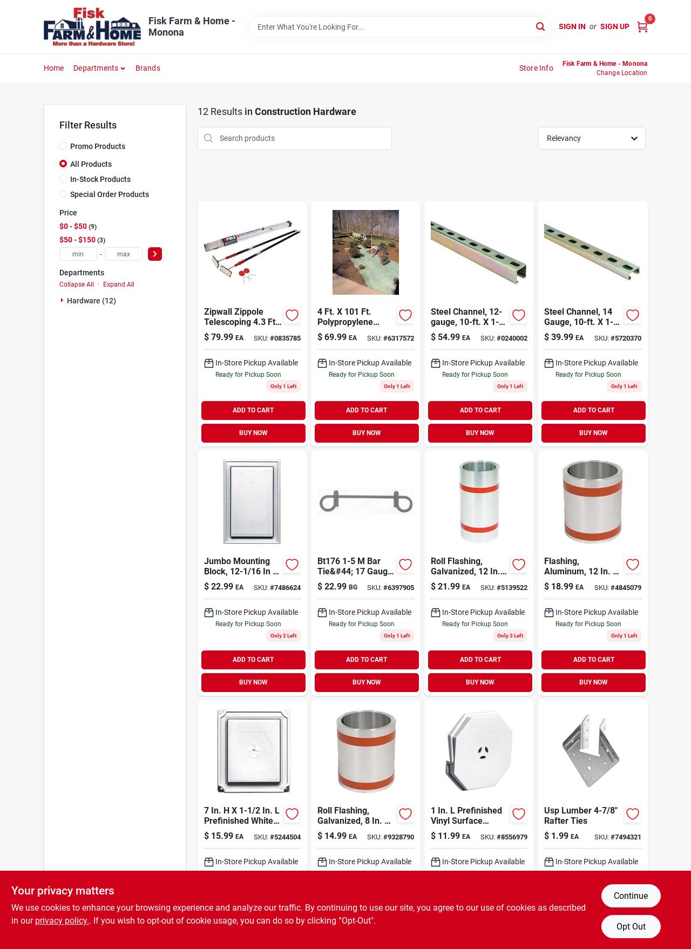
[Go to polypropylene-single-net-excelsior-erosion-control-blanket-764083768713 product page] (366, 323)
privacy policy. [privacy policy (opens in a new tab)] (62, 921)
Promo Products (97, 146)
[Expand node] (63, 300)
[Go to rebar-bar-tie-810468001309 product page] (366, 573)
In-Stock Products (100, 179)
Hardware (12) (91, 300)
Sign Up (614, 26)
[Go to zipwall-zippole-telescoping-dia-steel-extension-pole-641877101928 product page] (252, 323)
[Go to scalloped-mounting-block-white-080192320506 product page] (252, 822)
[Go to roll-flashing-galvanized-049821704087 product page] (366, 822)
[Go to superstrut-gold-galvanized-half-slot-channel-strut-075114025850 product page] (592, 323)
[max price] (124, 254)
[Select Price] (155, 254)
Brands (148, 68)
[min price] (78, 254)
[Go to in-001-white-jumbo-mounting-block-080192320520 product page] (252, 573)
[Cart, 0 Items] (642, 26)
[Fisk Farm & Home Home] (92, 27)
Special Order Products (109, 194)
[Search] (541, 26)
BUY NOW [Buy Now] (253, 433)
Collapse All (76, 284)
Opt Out (631, 926)
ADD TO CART (253, 410)
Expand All (118, 284)
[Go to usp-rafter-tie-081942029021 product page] (592, 822)
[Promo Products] (63, 146)
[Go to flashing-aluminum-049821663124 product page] (592, 573)
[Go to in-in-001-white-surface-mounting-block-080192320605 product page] (479, 822)
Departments (95, 68)
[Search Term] (400, 27)
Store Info (536, 68)
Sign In (572, 26)
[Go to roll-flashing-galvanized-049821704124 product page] (479, 573)
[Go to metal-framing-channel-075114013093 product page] (479, 323)
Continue (631, 896)
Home (54, 68)
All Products (91, 164)
